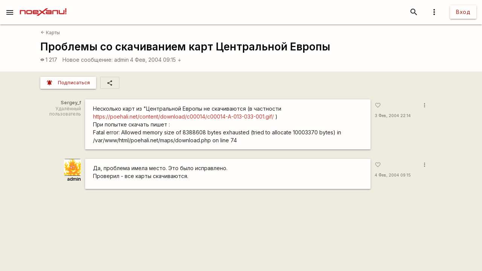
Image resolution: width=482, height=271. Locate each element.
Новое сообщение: (88, 59)
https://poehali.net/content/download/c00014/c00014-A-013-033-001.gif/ (183, 116)
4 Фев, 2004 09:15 (156, 59)
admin (121, 59)
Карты (50, 32)
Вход (463, 12)
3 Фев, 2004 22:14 (393, 115)
